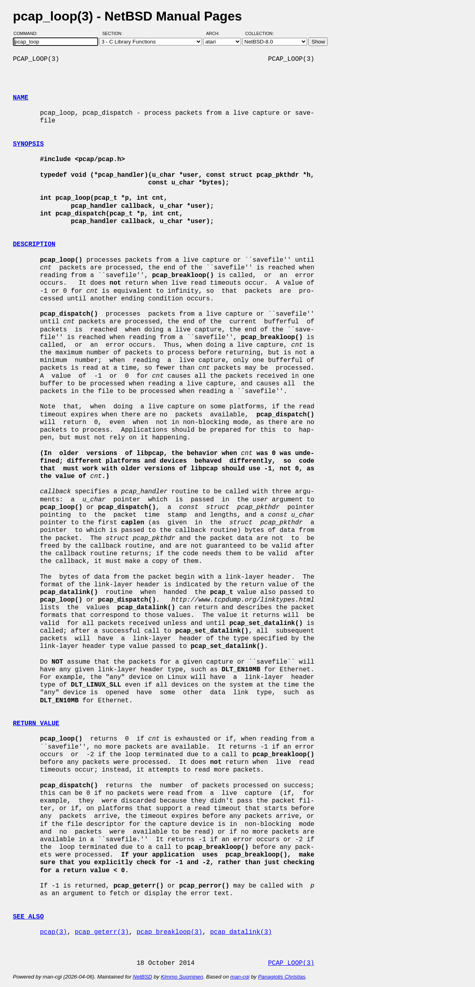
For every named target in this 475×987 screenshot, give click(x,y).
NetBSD (142, 977)
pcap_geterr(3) (102, 932)
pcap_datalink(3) (241, 932)
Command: (28, 33)
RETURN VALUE (36, 723)
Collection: (259, 33)
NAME (20, 97)
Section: (114, 33)
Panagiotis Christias (282, 977)
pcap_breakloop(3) (169, 932)
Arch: (216, 33)
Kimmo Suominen (182, 977)
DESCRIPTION (34, 244)
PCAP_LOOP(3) (291, 963)
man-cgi (239, 977)
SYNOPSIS (28, 144)
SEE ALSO (28, 917)
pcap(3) (53, 932)
